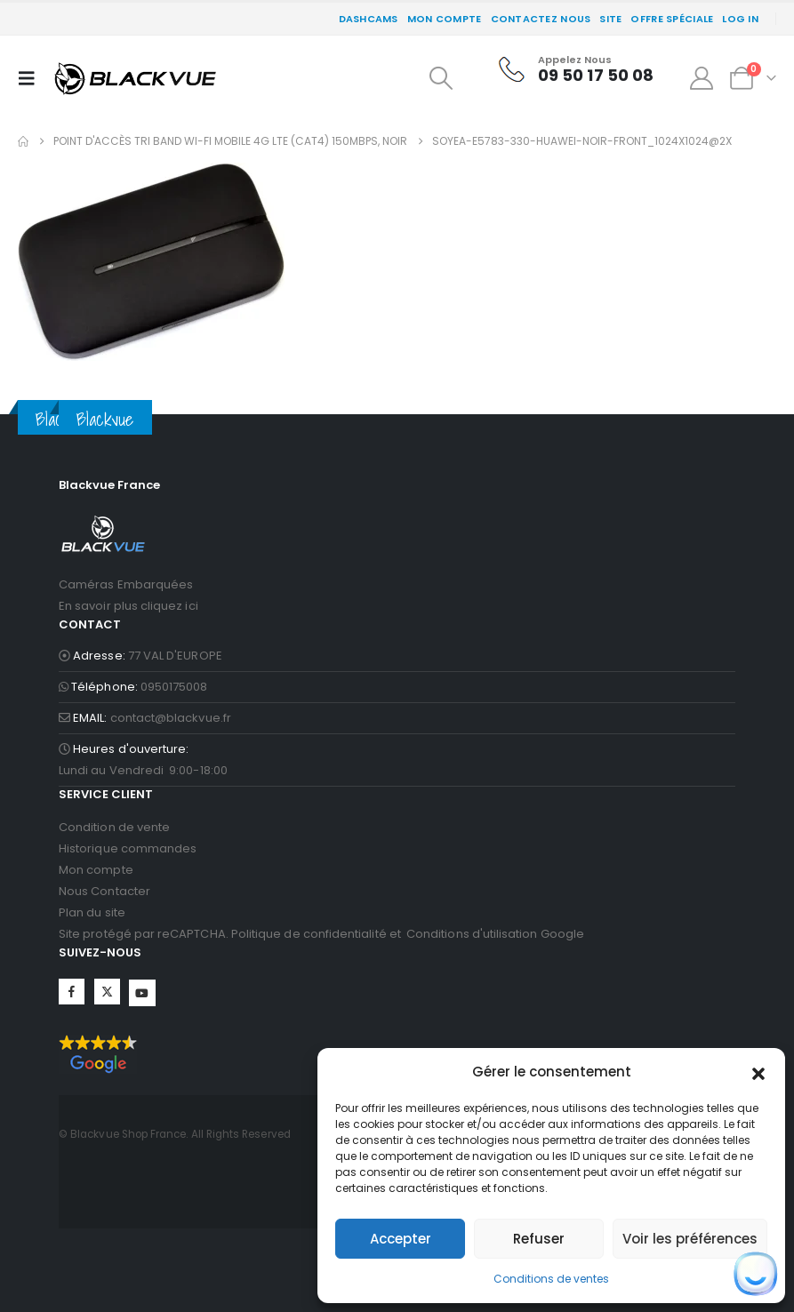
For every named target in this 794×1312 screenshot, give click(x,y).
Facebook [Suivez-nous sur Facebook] (71, 991)
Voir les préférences (690, 1238)
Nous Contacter (104, 891)
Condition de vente (114, 827)
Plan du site (92, 912)
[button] (758, 1072)
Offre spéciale (671, 19)
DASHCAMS (368, 19)
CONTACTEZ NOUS (541, 19)
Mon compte (444, 19)
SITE (610, 19)
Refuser (539, 1238)
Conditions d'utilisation (472, 933)
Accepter (400, 1238)
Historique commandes (127, 848)
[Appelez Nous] (576, 69)
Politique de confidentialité (309, 933)
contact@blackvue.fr (170, 717)
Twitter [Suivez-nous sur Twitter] (107, 991)
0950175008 (174, 686)
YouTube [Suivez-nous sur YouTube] (142, 992)
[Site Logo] (135, 77)
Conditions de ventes (551, 1278)
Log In (740, 19)
